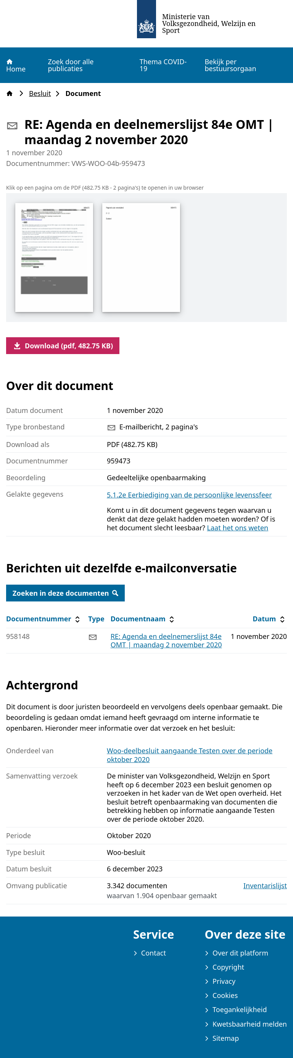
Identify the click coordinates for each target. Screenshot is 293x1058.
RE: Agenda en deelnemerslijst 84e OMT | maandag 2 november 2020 (166, 641)
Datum (269, 619)
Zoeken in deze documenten (65, 593)
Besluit (42, 93)
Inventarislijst (265, 885)
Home (15, 65)
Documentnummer (44, 619)
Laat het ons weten (238, 527)
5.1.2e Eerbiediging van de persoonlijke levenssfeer (189, 494)
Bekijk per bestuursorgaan (230, 65)
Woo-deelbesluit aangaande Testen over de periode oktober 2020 (189, 755)
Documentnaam (143, 619)
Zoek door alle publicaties (70, 65)
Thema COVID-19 (163, 65)
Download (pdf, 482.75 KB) (63, 345)
